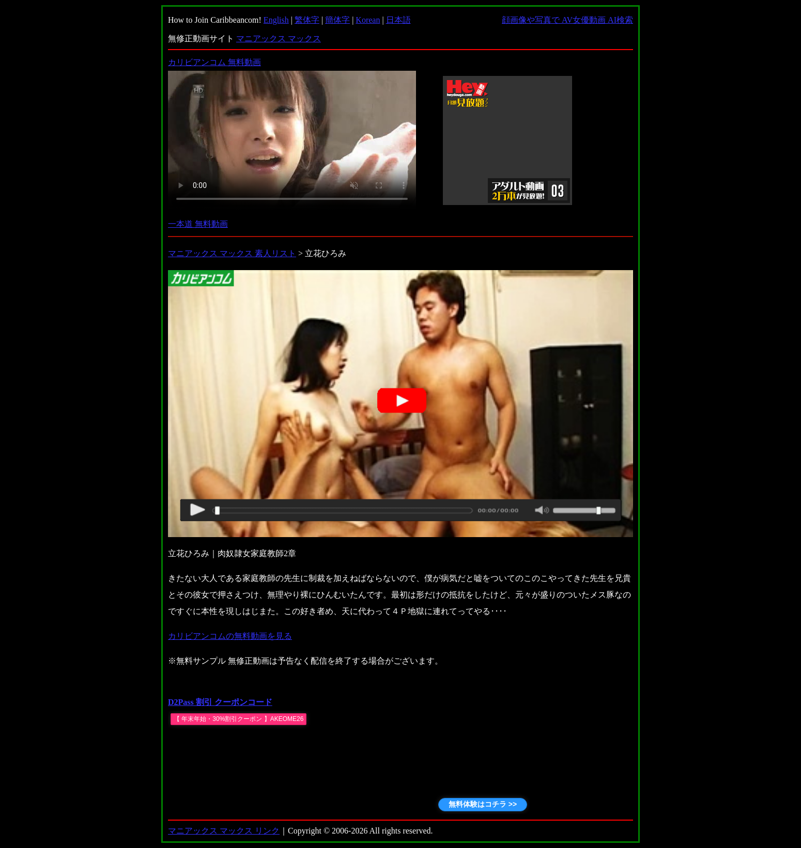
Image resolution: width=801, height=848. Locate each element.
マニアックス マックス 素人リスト (232, 253)
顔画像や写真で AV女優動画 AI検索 (567, 19)
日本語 (398, 19)
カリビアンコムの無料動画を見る (230, 636)
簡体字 (337, 19)
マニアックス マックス (278, 38)
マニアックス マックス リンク (224, 830)
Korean (368, 19)
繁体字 (307, 19)
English (276, 19)
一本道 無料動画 (198, 223)
